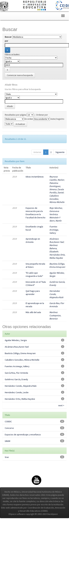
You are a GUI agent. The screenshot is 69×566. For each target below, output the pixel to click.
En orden (29, 118)
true (7, 457)
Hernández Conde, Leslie (17, 392)
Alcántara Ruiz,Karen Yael (17, 346)
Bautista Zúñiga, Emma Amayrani (20, 353)
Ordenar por (42, 114)
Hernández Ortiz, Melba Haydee (20, 398)
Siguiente (60, 152)
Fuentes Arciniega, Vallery (53, 229)
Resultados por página (15, 114)
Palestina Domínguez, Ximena (55, 186)
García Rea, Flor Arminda (16, 372)
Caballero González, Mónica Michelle (56, 199)
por (6, 40)
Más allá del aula (33, 312)
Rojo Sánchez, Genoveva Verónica (55, 211)
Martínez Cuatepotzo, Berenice (55, 315)
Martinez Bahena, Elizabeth (53, 248)
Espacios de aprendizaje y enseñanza (23, 434)
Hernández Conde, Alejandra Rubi (20, 385)
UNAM (7, 441)
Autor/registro (57, 118)
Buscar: (8, 36)
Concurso (9, 428)
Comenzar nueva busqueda (20, 75)
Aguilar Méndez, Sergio (16, 340)
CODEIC (8, 421)
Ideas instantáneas (35, 176)
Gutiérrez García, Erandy (16, 379)
